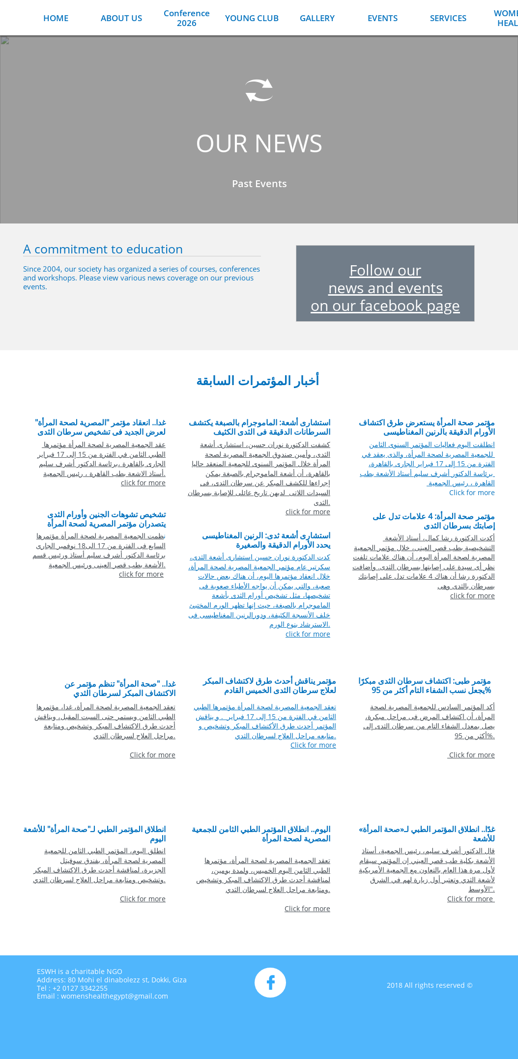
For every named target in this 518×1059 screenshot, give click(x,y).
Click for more (471, 492)
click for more (143, 482)
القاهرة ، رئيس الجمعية (461, 482)
